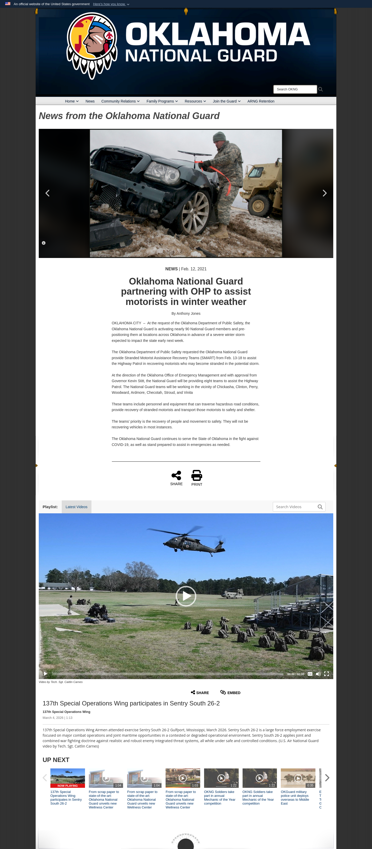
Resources (195, 101)
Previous (48, 193)
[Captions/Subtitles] (310, 674)
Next (324, 193)
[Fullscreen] (326, 674)
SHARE (176, 478)
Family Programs (162, 101)
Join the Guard (227, 101)
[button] (111, 4)
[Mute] (318, 674)
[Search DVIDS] (298, 506)
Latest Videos (77, 507)
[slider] (167, 674)
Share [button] (200, 692)
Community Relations (120, 101)
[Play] (45, 674)
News (90, 101)
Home (72, 101)
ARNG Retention (260, 101)
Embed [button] (230, 692)
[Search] (295, 89)
